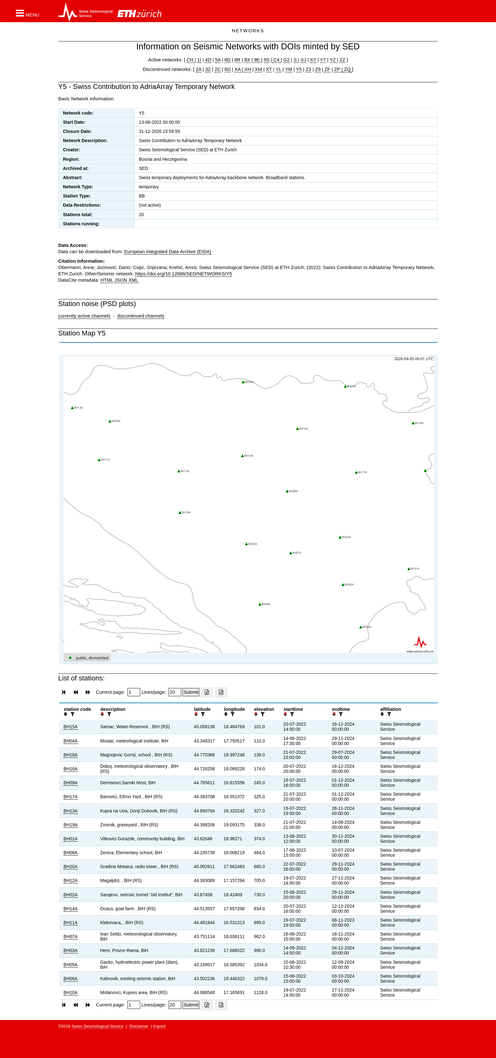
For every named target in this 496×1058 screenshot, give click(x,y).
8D (228, 59)
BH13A (71, 810)
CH (191, 59)
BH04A (71, 740)
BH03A (71, 950)
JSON (121, 280)
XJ (303, 59)
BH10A (71, 992)
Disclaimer (139, 1026)
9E (257, 59)
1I (199, 59)
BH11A (71, 922)
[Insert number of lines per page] (175, 692)
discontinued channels (140, 315)
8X (247, 59)
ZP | (338, 69)
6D (228, 69)
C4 (276, 59)
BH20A (71, 866)
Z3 (308, 69)
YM (288, 69)
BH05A (71, 964)
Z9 (318, 69)
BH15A (71, 726)
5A (218, 59)
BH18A (71, 754)
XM (258, 69)
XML (133, 280)
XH (247, 69)
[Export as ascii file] (221, 692)
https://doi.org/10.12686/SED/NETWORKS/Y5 (183, 273)
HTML (106, 280)
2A (199, 69)
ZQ (346, 69)
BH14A (71, 908)
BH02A (71, 894)
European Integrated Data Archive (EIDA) (167, 251)
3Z (208, 69)
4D (208, 59)
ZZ (342, 59)
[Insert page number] (133, 692)
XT (269, 69)
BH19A (71, 824)
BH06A (71, 978)
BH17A (71, 796)
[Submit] (191, 692)
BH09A (71, 782)
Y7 (323, 59)
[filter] (72, 714)
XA (238, 69)
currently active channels (84, 315)
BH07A (71, 936)
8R (237, 59)
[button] (27, 13)
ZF (327, 69)
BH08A (71, 852)
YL (278, 69)
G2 (286, 59)
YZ (333, 59)
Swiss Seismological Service (97, 1026)
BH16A (71, 768)
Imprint (159, 1026)
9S (267, 59)
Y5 (299, 69)
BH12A (71, 880)
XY (313, 59)
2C (217, 69)
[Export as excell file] (207, 692)
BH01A (71, 838)
